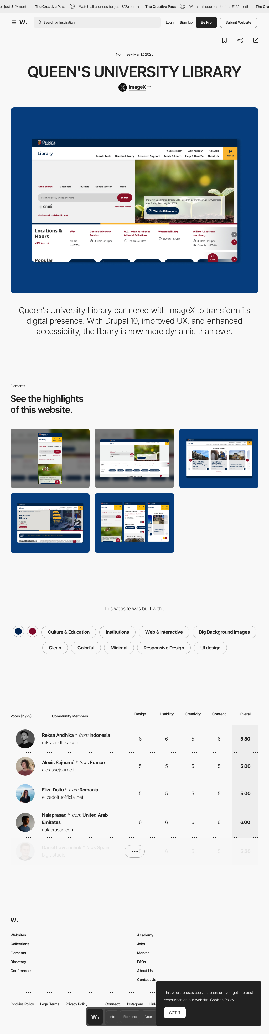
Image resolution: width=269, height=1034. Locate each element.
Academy (145, 935)
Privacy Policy (76, 1004)
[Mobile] (50, 458)
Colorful (85, 647)
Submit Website (238, 22)
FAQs (141, 961)
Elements (130, 1017)
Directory (18, 961)
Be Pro (206, 22)
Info (112, 1017)
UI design (210, 647)
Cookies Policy (22, 1004)
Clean (55, 647)
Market (143, 953)
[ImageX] (134, 87)
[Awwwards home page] (95, 1017)
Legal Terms (49, 1004)
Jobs (141, 944)
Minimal (119, 647)
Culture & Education (69, 632)
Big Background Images (224, 632)
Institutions (117, 632)
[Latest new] (218, 458)
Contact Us (146, 979)
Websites (18, 935)
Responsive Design (164, 647)
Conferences (21, 970)
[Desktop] (134, 458)
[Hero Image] (50, 523)
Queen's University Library (134, 71)
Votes (149, 1017)
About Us (145, 970)
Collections (20, 944)
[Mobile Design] (134, 523)
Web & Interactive (164, 632)
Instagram (135, 1004)
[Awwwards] (23, 22)
